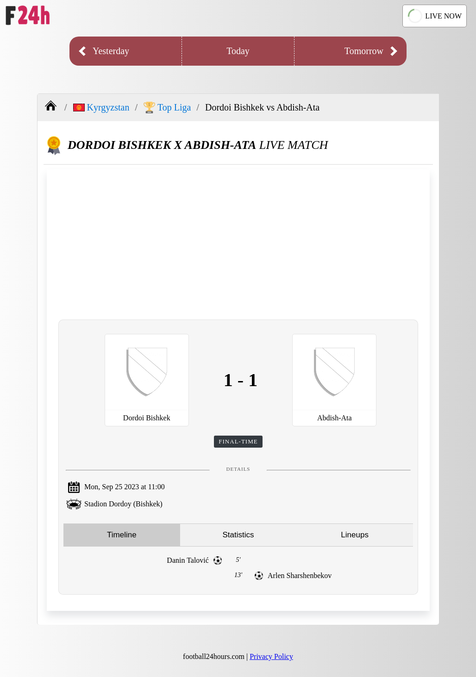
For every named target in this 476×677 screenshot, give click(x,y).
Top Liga (167, 107)
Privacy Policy (271, 656)
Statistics (238, 534)
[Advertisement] (238, 243)
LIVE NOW (434, 16)
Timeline (122, 534)
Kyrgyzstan (101, 107)
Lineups (355, 534)
